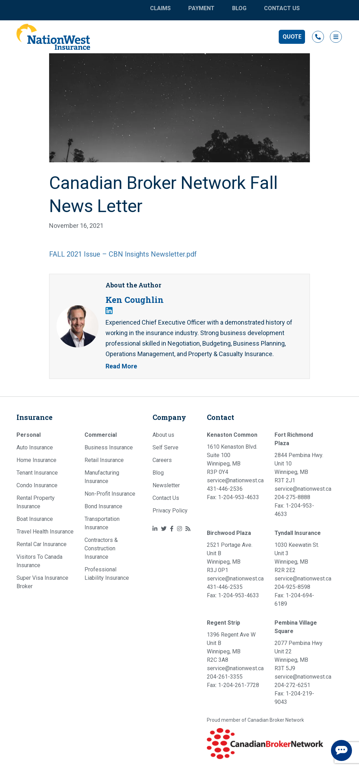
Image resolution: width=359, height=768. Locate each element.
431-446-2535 (225, 587)
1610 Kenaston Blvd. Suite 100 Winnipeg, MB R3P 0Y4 (232, 459)
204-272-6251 (292, 685)
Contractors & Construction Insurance (101, 548)
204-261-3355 (225, 676)
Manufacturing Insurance (101, 476)
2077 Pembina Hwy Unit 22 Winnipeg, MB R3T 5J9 (299, 656)
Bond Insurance (103, 506)
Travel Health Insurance (45, 531)
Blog (239, 8)
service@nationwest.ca (235, 480)
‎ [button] (318, 37)
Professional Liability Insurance (106, 573)
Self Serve (165, 447)
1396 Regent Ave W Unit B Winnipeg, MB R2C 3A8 (231, 647)
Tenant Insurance (37, 472)
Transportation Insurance (102, 523)
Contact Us (282, 8)
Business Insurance (108, 447)
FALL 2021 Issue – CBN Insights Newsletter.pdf (123, 254)
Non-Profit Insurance (109, 493)
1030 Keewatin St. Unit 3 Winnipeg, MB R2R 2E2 (297, 557)
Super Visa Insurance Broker (42, 582)
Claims (160, 8)
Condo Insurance (36, 485)
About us (163, 434)
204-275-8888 (292, 497)
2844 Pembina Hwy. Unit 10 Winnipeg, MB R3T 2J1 (299, 468)
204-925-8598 (292, 587)
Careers (162, 460)
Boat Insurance (34, 519)
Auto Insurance (34, 447)
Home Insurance (36, 460)
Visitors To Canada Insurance (39, 561)
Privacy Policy (170, 510)
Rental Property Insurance (35, 502)
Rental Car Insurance (41, 544)
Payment (201, 8)
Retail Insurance (104, 460)
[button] (292, 37)
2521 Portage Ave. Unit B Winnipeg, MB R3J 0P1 (229, 557)
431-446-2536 (225, 488)
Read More (121, 366)
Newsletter (166, 485)
